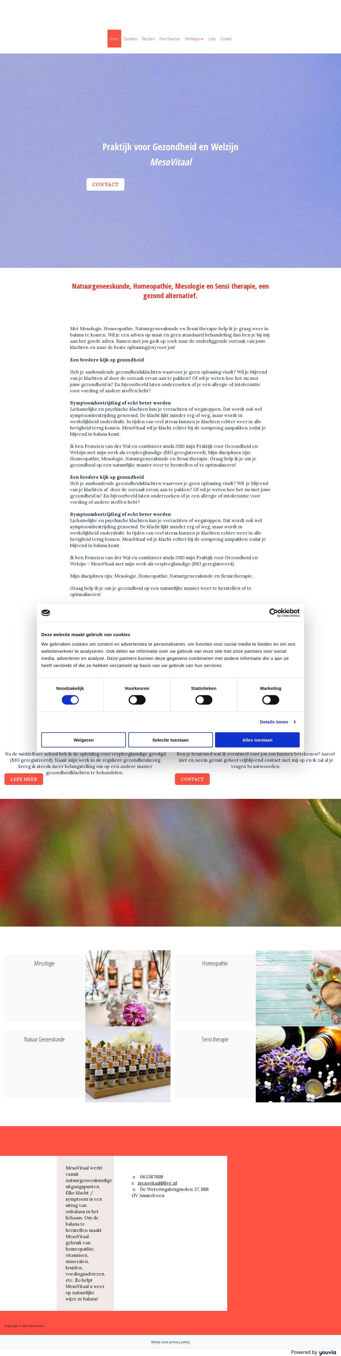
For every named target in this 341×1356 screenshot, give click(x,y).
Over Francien (170, 39)
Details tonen (274, 721)
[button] (105, 184)
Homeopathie (215, 963)
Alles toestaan (257, 739)
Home (114, 39)
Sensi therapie (215, 1039)
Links (212, 39)
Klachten (148, 39)
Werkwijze (193, 39)
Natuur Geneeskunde (44, 1039)
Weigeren (84, 739)
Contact (225, 39)
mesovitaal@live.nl (157, 1183)
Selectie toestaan (170, 739)
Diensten (130, 39)
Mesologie (44, 963)
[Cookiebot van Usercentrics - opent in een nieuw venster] (274, 613)
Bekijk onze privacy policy (170, 1342)
